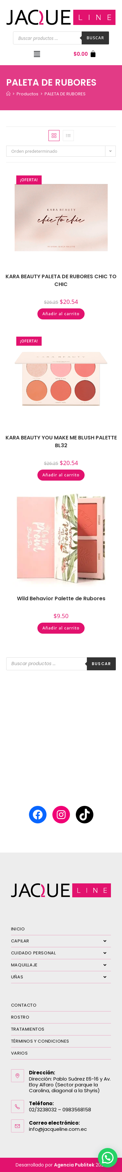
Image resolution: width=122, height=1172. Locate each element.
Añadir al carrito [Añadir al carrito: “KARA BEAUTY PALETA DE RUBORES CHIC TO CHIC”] (60, 314)
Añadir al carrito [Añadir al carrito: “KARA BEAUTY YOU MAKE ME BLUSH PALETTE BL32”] (60, 475)
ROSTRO (20, 1017)
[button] (37, 54)
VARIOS (19, 1053)
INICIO (18, 929)
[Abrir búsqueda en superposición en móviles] (61, 37)
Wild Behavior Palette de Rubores (61, 598)
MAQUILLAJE (61, 965)
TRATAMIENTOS (28, 1029)
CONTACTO (24, 1005)
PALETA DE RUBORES (65, 94)
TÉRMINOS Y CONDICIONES (40, 1041)
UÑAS (61, 977)
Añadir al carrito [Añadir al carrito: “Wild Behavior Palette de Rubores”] (60, 628)
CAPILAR (61, 941)
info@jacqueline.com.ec (58, 1129)
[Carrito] (85, 54)
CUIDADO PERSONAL (61, 953)
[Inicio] (8, 94)
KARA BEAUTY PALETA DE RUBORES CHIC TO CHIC (61, 280)
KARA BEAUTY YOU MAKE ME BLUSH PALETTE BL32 (61, 441)
